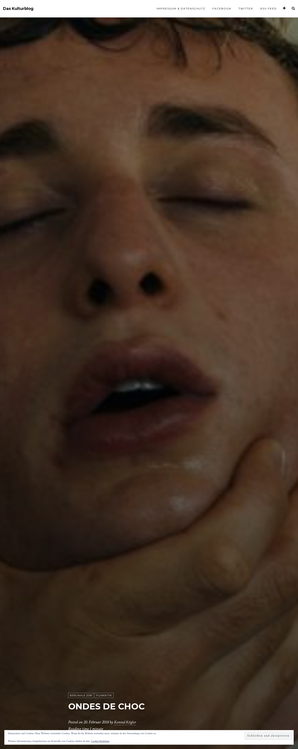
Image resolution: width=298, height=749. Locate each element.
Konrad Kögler (125, 722)
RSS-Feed (268, 8)
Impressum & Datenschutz (181, 8)
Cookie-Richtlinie (100, 741)
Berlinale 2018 (81, 695)
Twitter (245, 8)
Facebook (221, 8)
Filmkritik (104, 695)
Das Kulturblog (18, 8)
